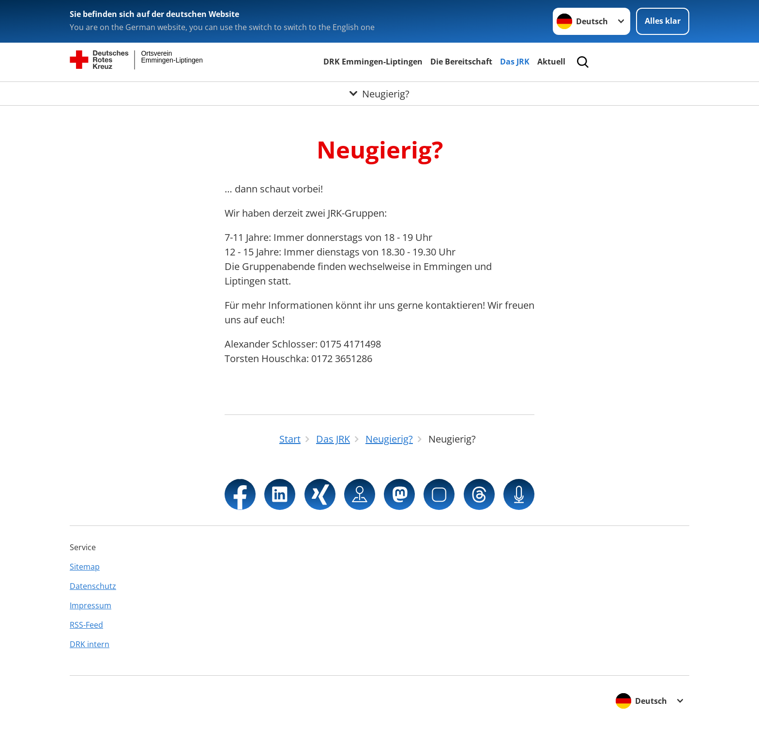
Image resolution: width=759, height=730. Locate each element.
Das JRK (515, 61)
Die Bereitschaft (461, 61)
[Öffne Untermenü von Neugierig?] (379, 93)
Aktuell (551, 61)
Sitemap (85, 566)
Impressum (90, 605)
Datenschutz (93, 586)
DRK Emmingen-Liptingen (373, 61)
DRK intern (89, 644)
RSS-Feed (86, 624)
